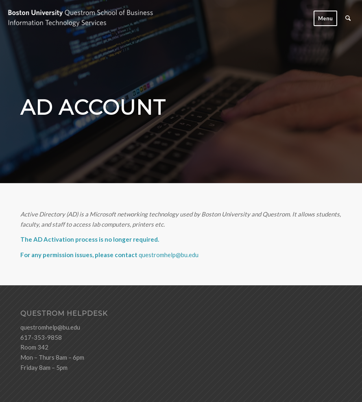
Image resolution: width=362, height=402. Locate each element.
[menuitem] (325, 18)
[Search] (348, 18)
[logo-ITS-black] (88, 18)
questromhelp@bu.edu (168, 254)
